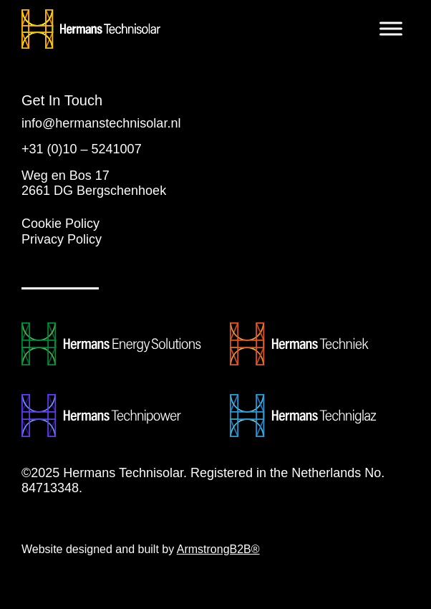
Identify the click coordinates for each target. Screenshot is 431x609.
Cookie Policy (60, 223)
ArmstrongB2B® (218, 549)
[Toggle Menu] (390, 28)
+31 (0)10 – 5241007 (81, 149)
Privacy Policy (61, 239)
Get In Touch (61, 100)
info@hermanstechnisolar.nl (100, 123)
